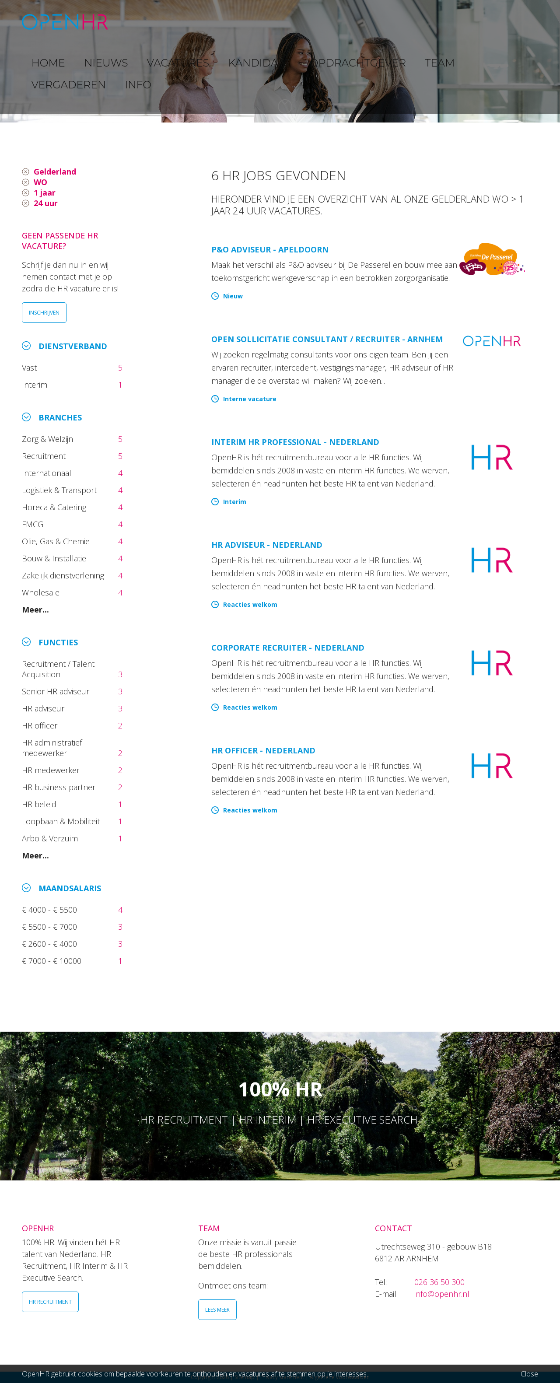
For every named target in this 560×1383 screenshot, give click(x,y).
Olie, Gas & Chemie (57, 541)
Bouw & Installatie (55, 558)
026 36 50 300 (439, 1282)
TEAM (411, 22)
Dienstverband (72, 346)
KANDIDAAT (286, 22)
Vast (30, 367)
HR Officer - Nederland (263, 750)
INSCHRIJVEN (44, 312)
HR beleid (40, 804)
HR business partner (60, 787)
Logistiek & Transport (60, 490)
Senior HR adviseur (56, 691)
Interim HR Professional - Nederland (295, 442)
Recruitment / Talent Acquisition (58, 668)
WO (40, 182)
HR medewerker (52, 770)
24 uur (46, 203)
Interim (37, 384)
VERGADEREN (460, 22)
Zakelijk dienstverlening (64, 575)
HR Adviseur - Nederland (266, 544)
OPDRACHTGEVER (354, 22)
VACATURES (230, 22)
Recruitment (45, 456)
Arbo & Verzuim (52, 838)
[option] (280, 61)
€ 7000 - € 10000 (53, 961)
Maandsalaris (69, 888)
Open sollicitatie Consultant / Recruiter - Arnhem (327, 339)
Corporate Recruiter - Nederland (287, 647)
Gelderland (55, 171)
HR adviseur (44, 708)
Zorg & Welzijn (48, 439)
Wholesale (42, 592)
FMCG (34, 524)
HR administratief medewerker (52, 747)
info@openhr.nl (441, 1293)
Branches (60, 417)
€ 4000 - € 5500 (50, 909)
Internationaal (48, 473)
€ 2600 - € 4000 (50, 943)
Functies (58, 642)
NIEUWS (180, 22)
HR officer (41, 725)
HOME (139, 22)
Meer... (35, 609)
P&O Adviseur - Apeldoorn (270, 249)
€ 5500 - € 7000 (50, 926)
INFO (509, 22)
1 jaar (45, 192)
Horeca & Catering (55, 507)
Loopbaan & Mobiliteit (62, 821)
